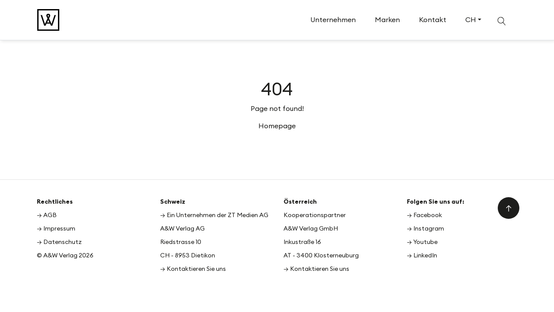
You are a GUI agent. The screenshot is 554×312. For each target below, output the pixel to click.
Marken (387, 19)
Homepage (277, 125)
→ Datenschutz (59, 242)
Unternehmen (333, 19)
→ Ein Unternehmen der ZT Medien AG (214, 215)
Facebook (427, 215)
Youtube (425, 242)
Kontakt (432, 19)
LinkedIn (425, 255)
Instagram (428, 228)
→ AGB (47, 215)
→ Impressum (56, 228)
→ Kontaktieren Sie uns (193, 269)
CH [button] (470, 19)
